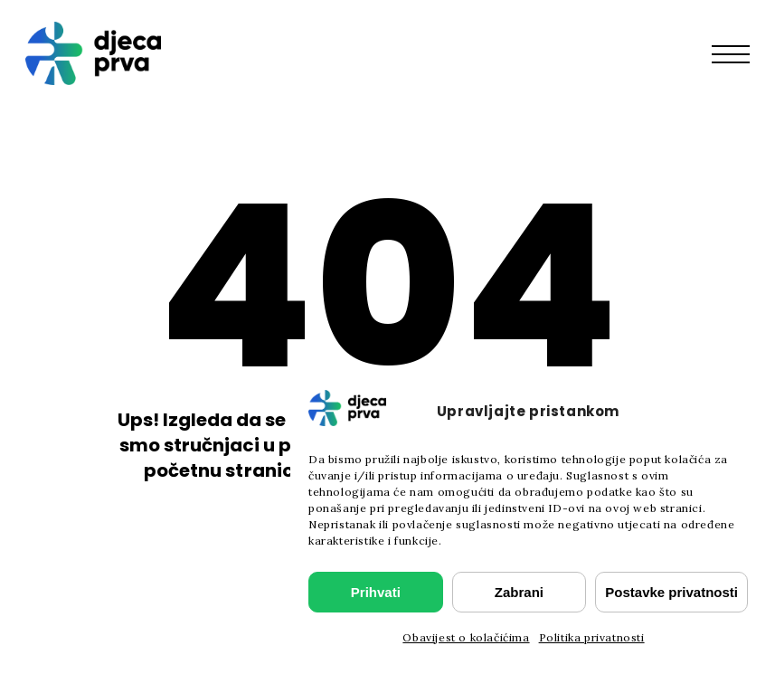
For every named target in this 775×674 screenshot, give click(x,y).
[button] (740, 53)
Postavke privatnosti (671, 592)
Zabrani (519, 592)
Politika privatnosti (592, 637)
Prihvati (376, 592)
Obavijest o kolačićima (465, 637)
